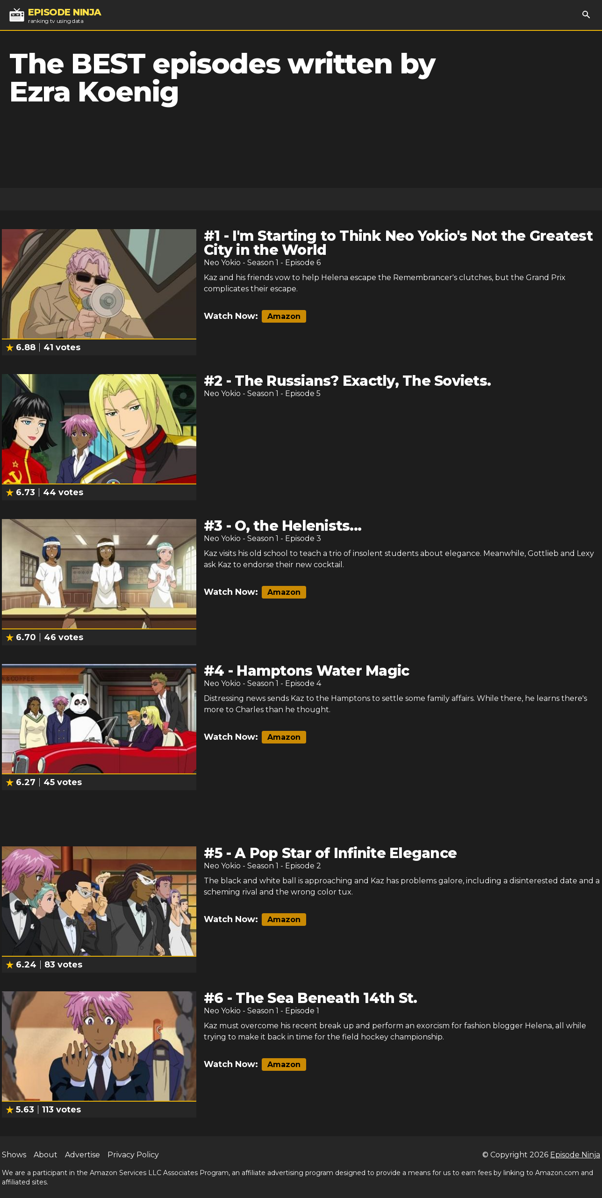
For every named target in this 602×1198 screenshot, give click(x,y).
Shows (14, 1154)
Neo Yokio (222, 262)
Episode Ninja (575, 1154)
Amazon (284, 316)
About (45, 1154)
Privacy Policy (133, 1154)
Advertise (82, 1154)
